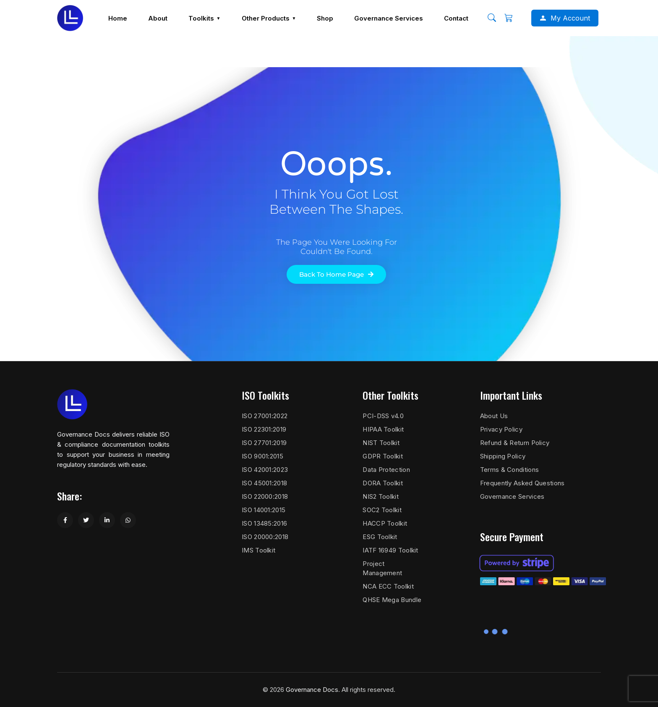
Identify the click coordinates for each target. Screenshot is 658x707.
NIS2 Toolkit (381, 496)
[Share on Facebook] (65, 520)
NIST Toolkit (381, 443)
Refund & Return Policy (515, 443)
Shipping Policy (503, 456)
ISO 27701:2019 (264, 443)
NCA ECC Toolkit (388, 586)
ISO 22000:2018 (265, 496)
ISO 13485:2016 (264, 523)
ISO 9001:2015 (262, 456)
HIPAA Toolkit (383, 429)
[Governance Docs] (70, 18)
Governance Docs (312, 690)
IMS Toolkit (258, 550)
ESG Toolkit (380, 537)
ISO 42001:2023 (265, 470)
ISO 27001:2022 (264, 416)
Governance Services (512, 496)
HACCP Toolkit (385, 523)
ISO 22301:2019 (264, 429)
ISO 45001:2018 (264, 483)
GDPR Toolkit (383, 456)
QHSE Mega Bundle (392, 600)
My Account (570, 18)
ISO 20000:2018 (265, 537)
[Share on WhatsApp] (128, 520)
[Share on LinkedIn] (107, 520)
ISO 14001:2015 (263, 510)
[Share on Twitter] (86, 520)
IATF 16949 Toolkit (390, 550)
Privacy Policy (501, 429)
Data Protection (386, 470)
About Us (494, 416)
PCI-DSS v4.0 (383, 416)
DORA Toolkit (383, 483)
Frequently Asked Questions (522, 483)
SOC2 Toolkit (382, 510)
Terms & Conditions (509, 470)
